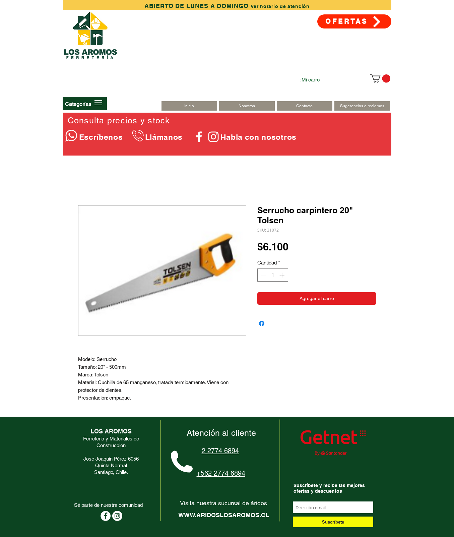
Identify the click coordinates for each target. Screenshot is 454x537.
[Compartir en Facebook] (262, 323)
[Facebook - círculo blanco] (106, 516)
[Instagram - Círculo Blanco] (117, 516)
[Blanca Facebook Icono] (199, 137)
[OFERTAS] (354, 21)
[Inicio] (189, 106)
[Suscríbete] (333, 522)
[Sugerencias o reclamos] (362, 106)
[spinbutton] (272, 275)
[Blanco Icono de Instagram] (213, 137)
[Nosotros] (247, 106)
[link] (380, 78)
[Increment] (282, 275)
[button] (78, 104)
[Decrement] (262, 275)
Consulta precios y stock (119, 120)
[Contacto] (304, 106)
